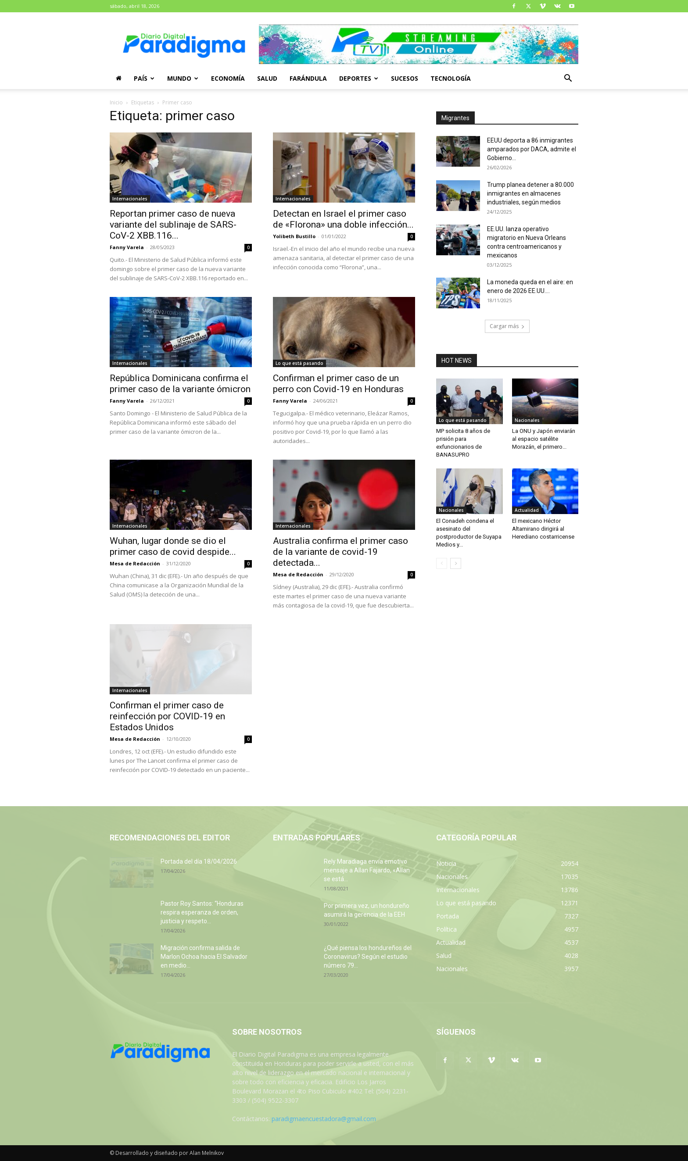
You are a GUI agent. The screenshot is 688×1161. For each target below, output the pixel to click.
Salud (267, 78)
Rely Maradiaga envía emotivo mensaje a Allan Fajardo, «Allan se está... (367, 870)
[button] (567, 79)
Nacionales (527, 420)
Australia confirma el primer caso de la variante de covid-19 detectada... (340, 552)
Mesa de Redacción (135, 563)
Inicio (116, 102)
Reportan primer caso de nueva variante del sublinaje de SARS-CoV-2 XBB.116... (173, 224)
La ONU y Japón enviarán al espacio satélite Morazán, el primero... (543, 439)
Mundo (182, 78)
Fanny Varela (127, 247)
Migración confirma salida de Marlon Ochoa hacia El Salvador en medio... (204, 956)
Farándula (308, 78)
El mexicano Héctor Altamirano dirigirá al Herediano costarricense (543, 529)
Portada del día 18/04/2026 (199, 861)
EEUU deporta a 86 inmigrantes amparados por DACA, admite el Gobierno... (531, 149)
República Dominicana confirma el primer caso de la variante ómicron (180, 383)
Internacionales (129, 199)
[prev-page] (441, 563)
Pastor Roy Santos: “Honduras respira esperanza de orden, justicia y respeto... (202, 912)
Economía (228, 78)
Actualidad (527, 510)
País (144, 78)
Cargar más (507, 326)
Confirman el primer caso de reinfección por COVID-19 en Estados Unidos (167, 716)
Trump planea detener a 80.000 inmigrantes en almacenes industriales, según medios (530, 193)
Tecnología (450, 78)
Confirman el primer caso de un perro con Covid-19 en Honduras (338, 383)
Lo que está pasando (299, 363)
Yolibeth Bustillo (294, 236)
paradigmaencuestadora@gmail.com (324, 1119)
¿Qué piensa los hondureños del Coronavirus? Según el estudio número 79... (368, 956)
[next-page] (455, 563)
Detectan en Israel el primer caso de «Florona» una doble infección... (343, 219)
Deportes (358, 78)
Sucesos (404, 78)
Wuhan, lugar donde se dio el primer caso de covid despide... (173, 546)
